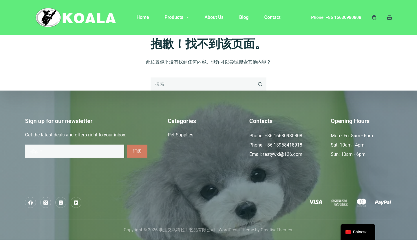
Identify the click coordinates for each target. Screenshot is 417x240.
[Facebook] (30, 202)
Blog (243, 17)
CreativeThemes (276, 229)
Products (177, 17)
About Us (214, 17)
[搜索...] (202, 84)
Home (142, 17)
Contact (272, 17)
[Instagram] (60, 202)
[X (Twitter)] (45, 202)
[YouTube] (76, 202)
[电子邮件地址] (74, 151)
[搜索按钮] (259, 84)
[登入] (374, 17)
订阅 (137, 151)
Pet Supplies (180, 135)
